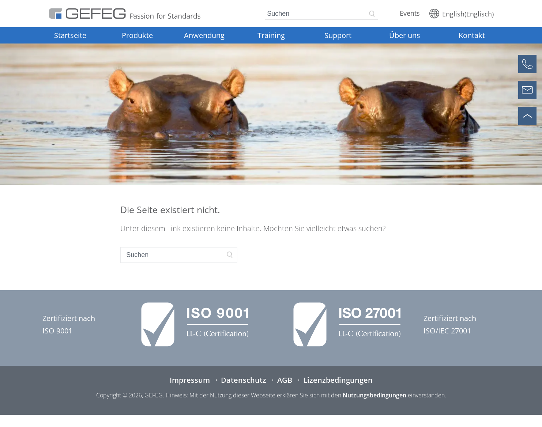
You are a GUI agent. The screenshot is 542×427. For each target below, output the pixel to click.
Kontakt (472, 35)
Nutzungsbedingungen (374, 395)
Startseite (70, 35)
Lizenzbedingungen (338, 380)
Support (337, 35)
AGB (284, 380)
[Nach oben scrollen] (527, 116)
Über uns (404, 35)
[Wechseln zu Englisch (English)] (461, 13)
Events (410, 13)
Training (271, 35)
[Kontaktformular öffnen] (527, 90)
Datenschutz (243, 380)
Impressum (190, 380)
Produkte (137, 35)
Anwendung (204, 35)
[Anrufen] (527, 64)
